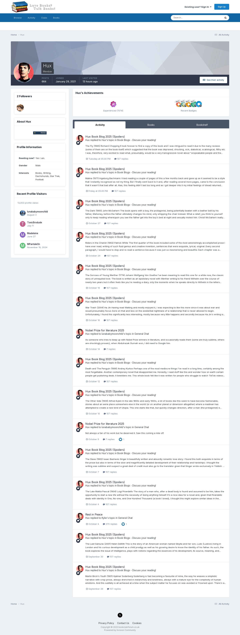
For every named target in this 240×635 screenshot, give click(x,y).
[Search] (185, 17)
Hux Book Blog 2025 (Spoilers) (105, 136)
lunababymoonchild (37, 211)
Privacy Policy (106, 623)
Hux (87, 140)
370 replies (110, 524)
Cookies (137, 623)
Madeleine (32, 233)
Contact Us (123, 623)
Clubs (44, 17)
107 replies (121, 158)
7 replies (110, 349)
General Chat (141, 333)
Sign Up (222, 6)
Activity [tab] (100, 124)
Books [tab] (151, 124)
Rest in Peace (93, 514)
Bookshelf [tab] (202, 124)
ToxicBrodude (34, 222)
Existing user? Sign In (198, 7)
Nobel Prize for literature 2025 (104, 330)
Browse (18, 17)
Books (56, 17)
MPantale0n (33, 244)
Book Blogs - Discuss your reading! (136, 140)
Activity (31, 17)
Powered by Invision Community (120, 630)
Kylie (104, 517)
